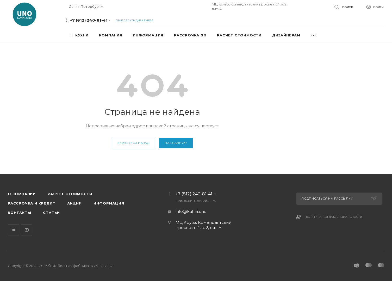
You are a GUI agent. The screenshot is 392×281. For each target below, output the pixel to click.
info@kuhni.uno (191, 211)
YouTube (26, 229)
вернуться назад (133, 143)
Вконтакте (13, 229)
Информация (109, 203)
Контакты (19, 212)
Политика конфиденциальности (333, 217)
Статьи (51, 212)
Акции (74, 203)
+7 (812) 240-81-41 (89, 20)
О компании (22, 194)
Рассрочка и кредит (31, 203)
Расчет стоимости (70, 194)
